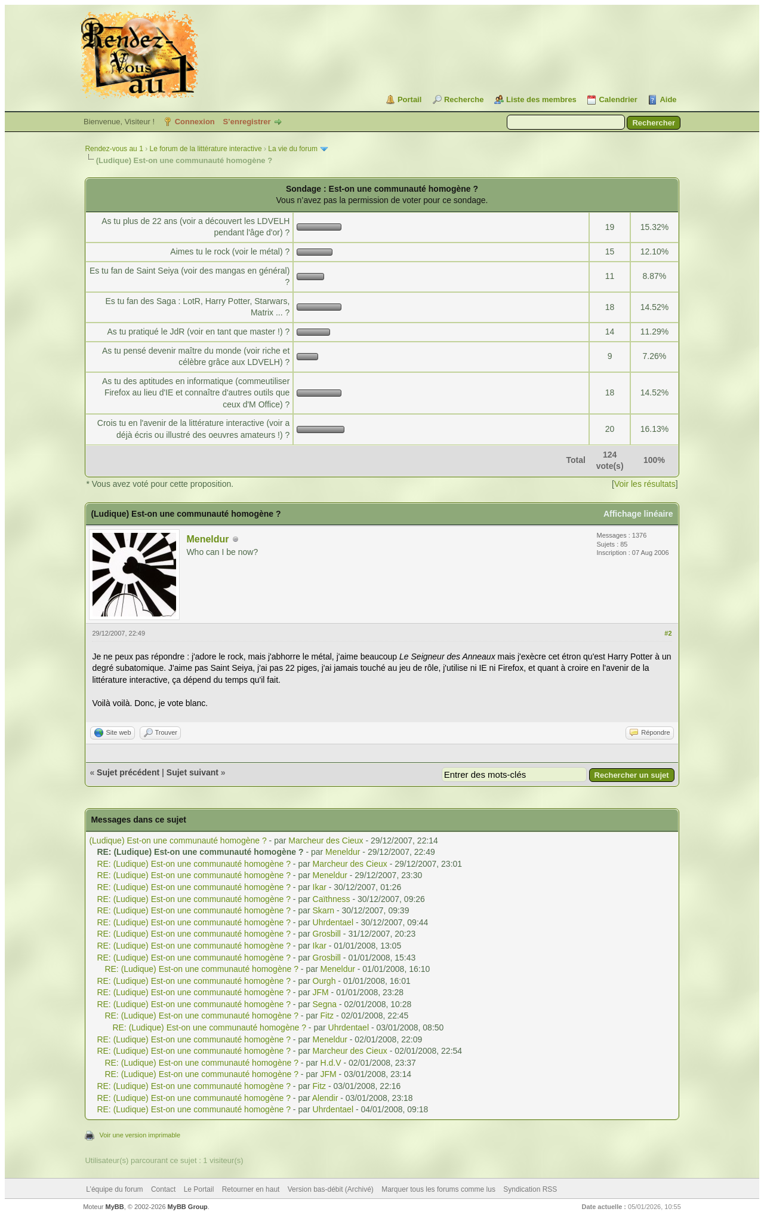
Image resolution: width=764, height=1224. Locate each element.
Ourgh (324, 981)
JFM (321, 992)
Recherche (463, 99)
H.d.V (331, 1062)
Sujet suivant (192, 772)
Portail (409, 99)
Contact (163, 1189)
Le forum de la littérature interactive (205, 149)
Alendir (325, 1098)
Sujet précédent (128, 772)
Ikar (319, 887)
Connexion (195, 121)
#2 (667, 633)
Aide (668, 99)
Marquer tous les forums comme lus (438, 1189)
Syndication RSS (530, 1189)
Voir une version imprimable (139, 1135)
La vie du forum (293, 149)
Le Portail (199, 1189)
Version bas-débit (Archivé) (331, 1189)
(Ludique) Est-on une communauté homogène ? (177, 840)
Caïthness (331, 899)
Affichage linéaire (638, 514)
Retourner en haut (251, 1189)
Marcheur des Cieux (325, 840)
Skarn (324, 910)
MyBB (115, 1206)
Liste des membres (541, 99)
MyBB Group (188, 1206)
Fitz (327, 1015)
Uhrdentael (333, 922)
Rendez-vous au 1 (114, 149)
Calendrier (618, 99)
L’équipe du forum (114, 1189)
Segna (325, 1004)
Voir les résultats (645, 484)
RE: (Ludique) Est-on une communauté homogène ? (194, 864)
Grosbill (327, 933)
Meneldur (207, 539)
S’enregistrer (246, 121)
